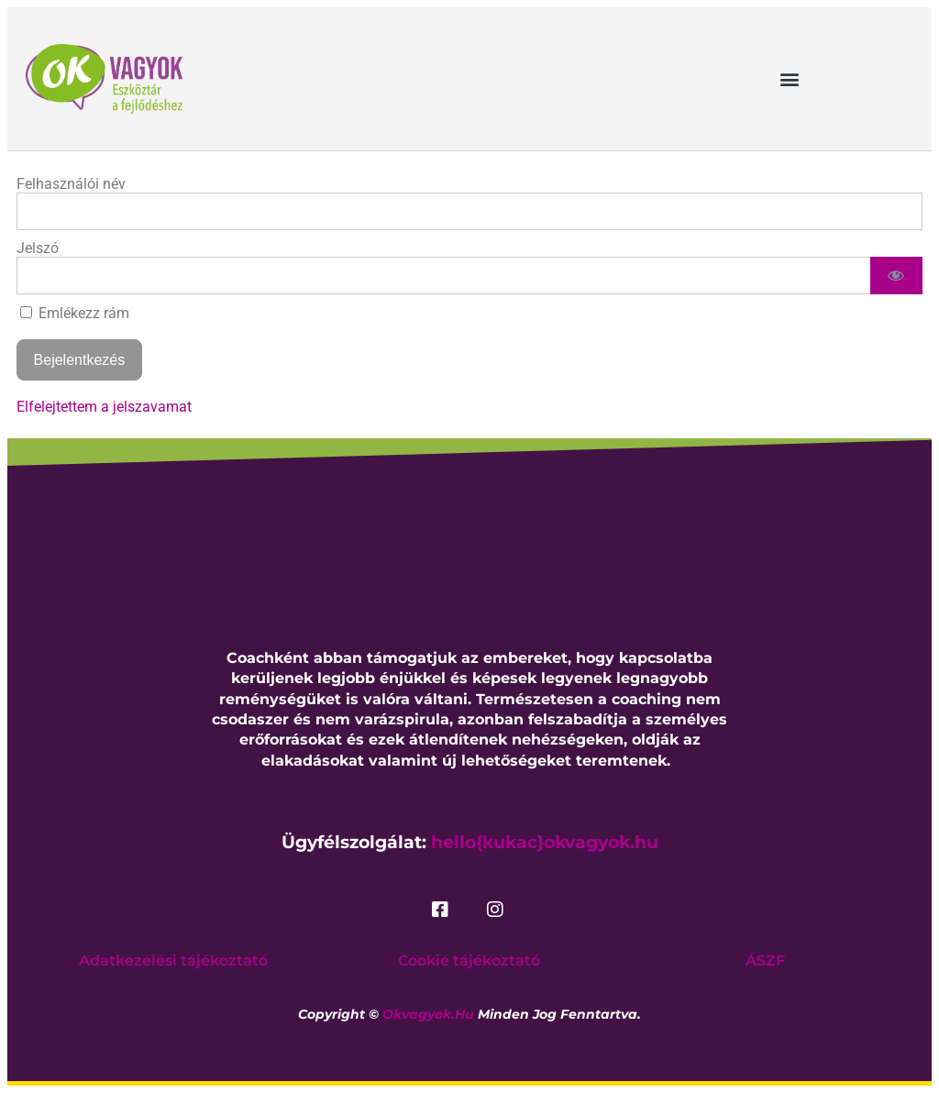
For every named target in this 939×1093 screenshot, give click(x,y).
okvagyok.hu (428, 1014)
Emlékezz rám (74, 313)
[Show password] (896, 275)
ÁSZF (765, 960)
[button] (789, 78)
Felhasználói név (71, 184)
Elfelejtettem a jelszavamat (104, 406)
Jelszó (38, 248)
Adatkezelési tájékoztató (173, 960)
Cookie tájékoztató (469, 960)
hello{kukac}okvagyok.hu (544, 842)
